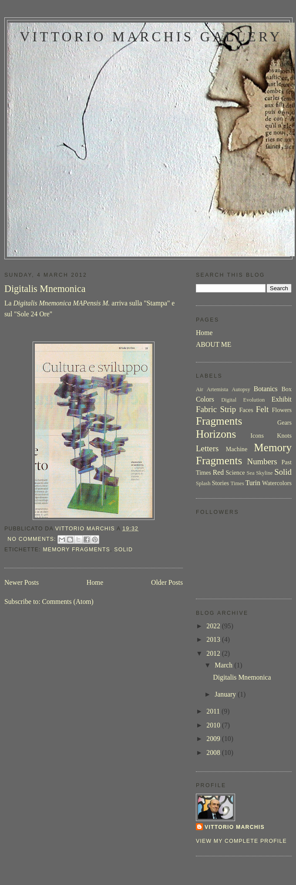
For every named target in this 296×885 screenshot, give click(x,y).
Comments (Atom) (67, 601)
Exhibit (282, 399)
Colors (205, 399)
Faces (246, 409)
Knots (284, 435)
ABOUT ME (213, 344)
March (224, 665)
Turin (253, 482)
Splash (203, 483)
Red (218, 472)
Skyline (264, 473)
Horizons (216, 434)
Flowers (282, 409)
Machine (236, 449)
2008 (214, 752)
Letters (207, 448)
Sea (250, 473)
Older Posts (167, 582)
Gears (284, 422)
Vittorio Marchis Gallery (151, 36)
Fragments (219, 421)
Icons (257, 435)
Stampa (157, 303)
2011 (214, 711)
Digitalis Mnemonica (45, 288)
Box (286, 389)
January (226, 694)
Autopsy (241, 389)
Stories (220, 482)
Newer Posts (21, 582)
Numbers (262, 461)
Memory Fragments (76, 549)
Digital (228, 400)
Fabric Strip (216, 409)
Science (235, 472)
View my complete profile (241, 841)
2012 (214, 653)
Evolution (254, 400)
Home (95, 582)
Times (237, 483)
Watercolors (277, 482)
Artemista (218, 389)
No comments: (32, 539)
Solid (123, 549)
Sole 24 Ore (33, 314)
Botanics (266, 388)
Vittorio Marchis (235, 827)
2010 (214, 725)
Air (199, 389)
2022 (214, 626)
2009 (214, 738)
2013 (214, 639)
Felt (262, 409)
